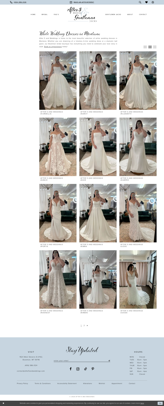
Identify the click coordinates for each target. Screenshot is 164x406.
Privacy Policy (22, 383)
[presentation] (58, 80)
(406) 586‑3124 (31, 365)
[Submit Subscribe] (109, 360)
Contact (132, 383)
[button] (153, 2)
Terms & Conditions (43, 383)
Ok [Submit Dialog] (160, 403)
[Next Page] (87, 325)
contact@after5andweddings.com (31, 371)
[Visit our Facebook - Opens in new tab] (71, 369)
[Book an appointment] (82, 2)
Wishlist (102, 383)
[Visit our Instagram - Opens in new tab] (78, 369)
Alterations (87, 383)
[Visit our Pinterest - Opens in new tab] (93, 369)
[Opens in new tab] (53, 47)
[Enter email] (82, 360)
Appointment (117, 383)
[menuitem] (18, 2)
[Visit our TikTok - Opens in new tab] (85, 369)
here (142, 403)
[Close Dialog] (3, 403)
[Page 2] (84, 325)
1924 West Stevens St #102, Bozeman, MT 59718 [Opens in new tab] (31, 358)
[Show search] (140, 2)
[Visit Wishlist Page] (146, 2)
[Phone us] (18, 2)
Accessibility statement (67, 383)
